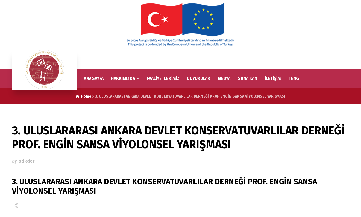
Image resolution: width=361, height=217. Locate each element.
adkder (26, 161)
